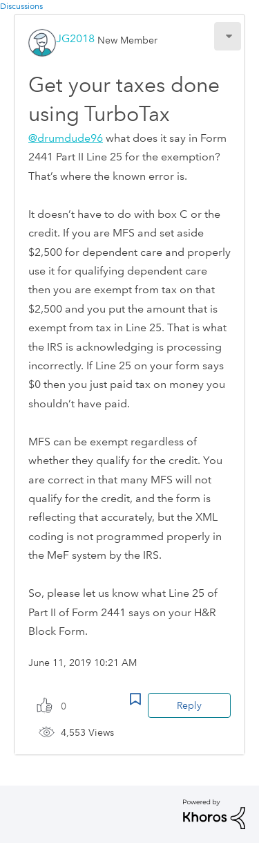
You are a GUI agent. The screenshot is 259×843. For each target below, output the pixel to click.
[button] (227, 36)
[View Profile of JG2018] (75, 38)
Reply (189, 705)
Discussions (21, 6)
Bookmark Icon (135, 699)
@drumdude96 (65, 138)
